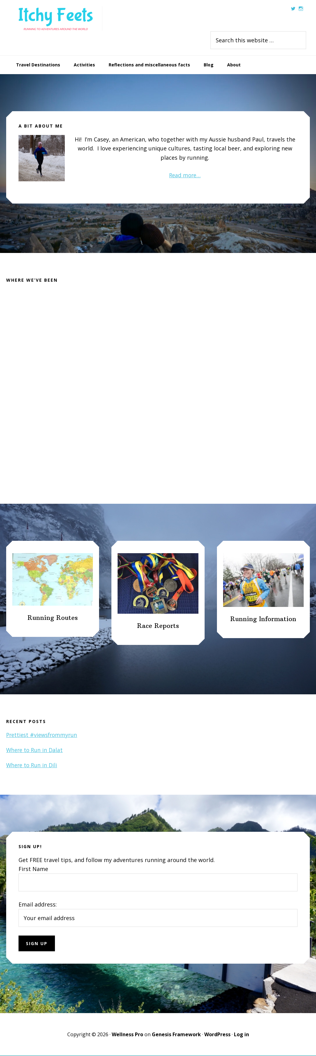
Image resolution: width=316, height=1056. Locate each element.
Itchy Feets (56, 18)
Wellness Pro (127, 1035)
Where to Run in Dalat (35, 750)
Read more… (185, 175)
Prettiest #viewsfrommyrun (43, 735)
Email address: (38, 905)
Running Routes (52, 618)
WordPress (217, 1035)
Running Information (263, 619)
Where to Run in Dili (32, 765)
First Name (33, 869)
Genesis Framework (176, 1035)
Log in (241, 1035)
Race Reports (158, 626)
